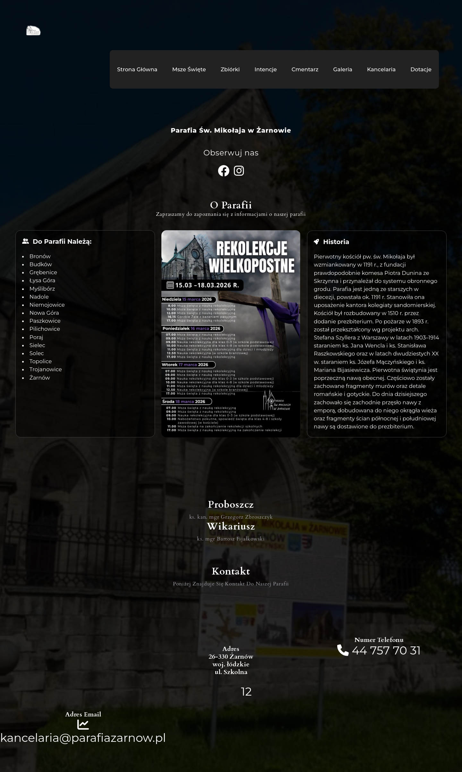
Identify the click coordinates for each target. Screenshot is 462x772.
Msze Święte (189, 69)
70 (400, 650)
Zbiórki (230, 69)
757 (380, 650)
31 (415, 650)
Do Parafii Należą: (62, 241)
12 (246, 691)
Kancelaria (381, 69)
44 (361, 650)
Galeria (342, 69)
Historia (336, 241)
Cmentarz (305, 69)
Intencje (265, 69)
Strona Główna (137, 69)
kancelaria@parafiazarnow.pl (83, 737)
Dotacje (421, 69)
